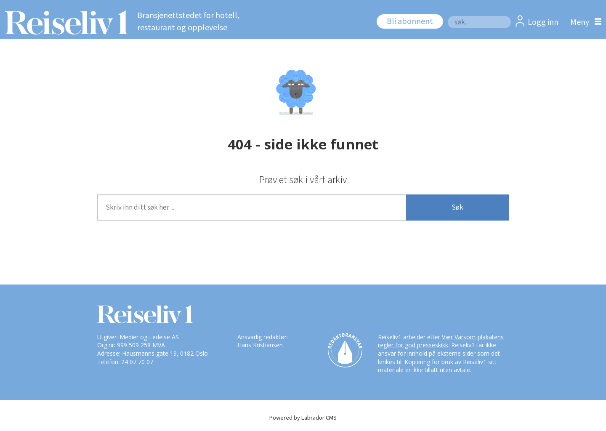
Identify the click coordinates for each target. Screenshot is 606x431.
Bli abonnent (410, 21)
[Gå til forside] (64, 22)
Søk (457, 207)
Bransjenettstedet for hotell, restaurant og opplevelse (188, 22)
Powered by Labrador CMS (303, 417)
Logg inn (543, 22)
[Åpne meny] (583, 22)
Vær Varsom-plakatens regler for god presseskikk (441, 341)
